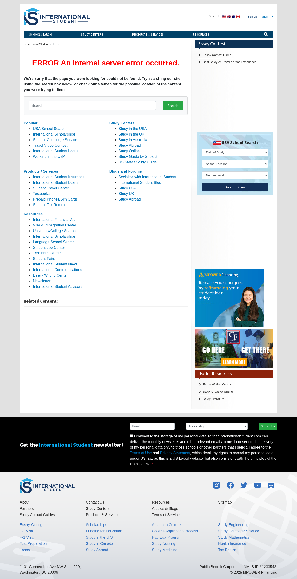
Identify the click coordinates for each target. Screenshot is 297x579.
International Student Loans (55, 151)
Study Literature (213, 399)
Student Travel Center (51, 188)
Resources (201, 34)
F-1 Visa (26, 537)
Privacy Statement (175, 453)
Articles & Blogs (165, 509)
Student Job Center (49, 247)
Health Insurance (232, 544)
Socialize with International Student (147, 177)
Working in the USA (49, 156)
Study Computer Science (238, 531)
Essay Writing (31, 525)
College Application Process (175, 531)
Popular (31, 123)
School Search (40, 34)
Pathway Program (166, 537)
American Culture (166, 525)
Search (173, 105)
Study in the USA (133, 129)
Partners (27, 509)
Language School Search (54, 242)
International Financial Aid (54, 220)
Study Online (129, 151)
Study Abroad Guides (37, 515)
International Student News (55, 264)
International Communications (57, 270)
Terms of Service (166, 515)
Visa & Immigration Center (54, 225)
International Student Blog (140, 182)
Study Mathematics (234, 537)
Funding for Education (104, 531)
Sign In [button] (266, 16)
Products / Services (41, 171)
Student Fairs (44, 259)
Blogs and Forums (125, 171)
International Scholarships (54, 134)
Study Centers (92, 34)
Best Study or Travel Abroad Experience (229, 62)
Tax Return (227, 550)
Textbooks (41, 194)
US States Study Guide (138, 162)
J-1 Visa (26, 531)
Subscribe (268, 426)
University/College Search (54, 231)
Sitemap (225, 502)
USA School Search (49, 129)
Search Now (235, 187)
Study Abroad (130, 145)
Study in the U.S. (100, 537)
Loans (25, 550)
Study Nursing (163, 544)
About (24, 502)
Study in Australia (133, 140)
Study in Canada (99, 544)
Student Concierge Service (55, 140)
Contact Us (95, 502)
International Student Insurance (58, 177)
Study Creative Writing (218, 391)
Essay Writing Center (50, 275)
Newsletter (42, 281)
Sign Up (252, 16)
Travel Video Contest (50, 145)
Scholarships (96, 525)
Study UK (126, 194)
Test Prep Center (47, 253)
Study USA (128, 188)
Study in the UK (131, 134)
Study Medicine (164, 550)
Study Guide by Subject (138, 156)
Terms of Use (141, 453)
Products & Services (148, 34)
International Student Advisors (57, 286)
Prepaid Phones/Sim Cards (55, 199)
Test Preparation (33, 544)
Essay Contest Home (217, 55)
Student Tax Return (49, 205)
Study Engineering (233, 525)
